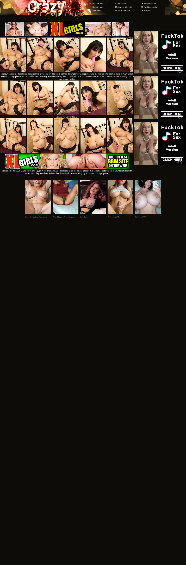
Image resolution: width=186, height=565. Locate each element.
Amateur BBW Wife (125, 7)
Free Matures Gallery (151, 7)
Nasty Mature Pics (150, 4)
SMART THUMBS (99, 462)
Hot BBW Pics (97, 4)
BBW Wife (122, 4)
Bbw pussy (147, 10)
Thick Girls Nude (124, 10)
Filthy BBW (96, 10)
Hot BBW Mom (97, 7)
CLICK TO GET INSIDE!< (67, 117)
